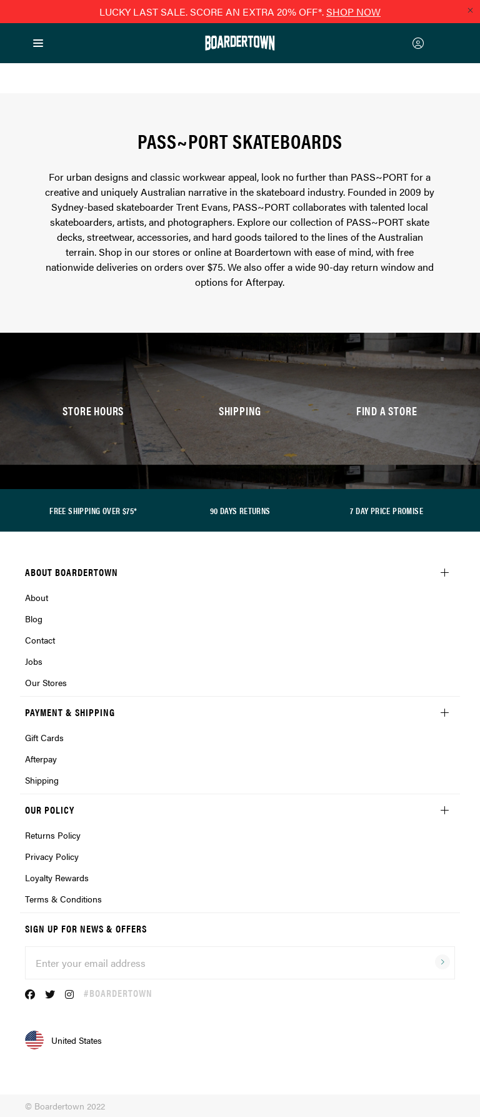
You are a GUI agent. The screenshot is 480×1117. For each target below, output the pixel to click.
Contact (40, 640)
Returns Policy (53, 835)
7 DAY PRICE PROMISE (386, 510)
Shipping (42, 780)
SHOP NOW (353, 11)
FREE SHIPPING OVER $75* (93, 510)
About (36, 597)
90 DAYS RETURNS (240, 510)
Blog (33, 618)
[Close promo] (470, 10)
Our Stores (46, 682)
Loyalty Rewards (57, 877)
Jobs (33, 661)
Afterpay (41, 758)
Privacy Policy (52, 856)
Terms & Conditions (63, 898)
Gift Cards (44, 737)
